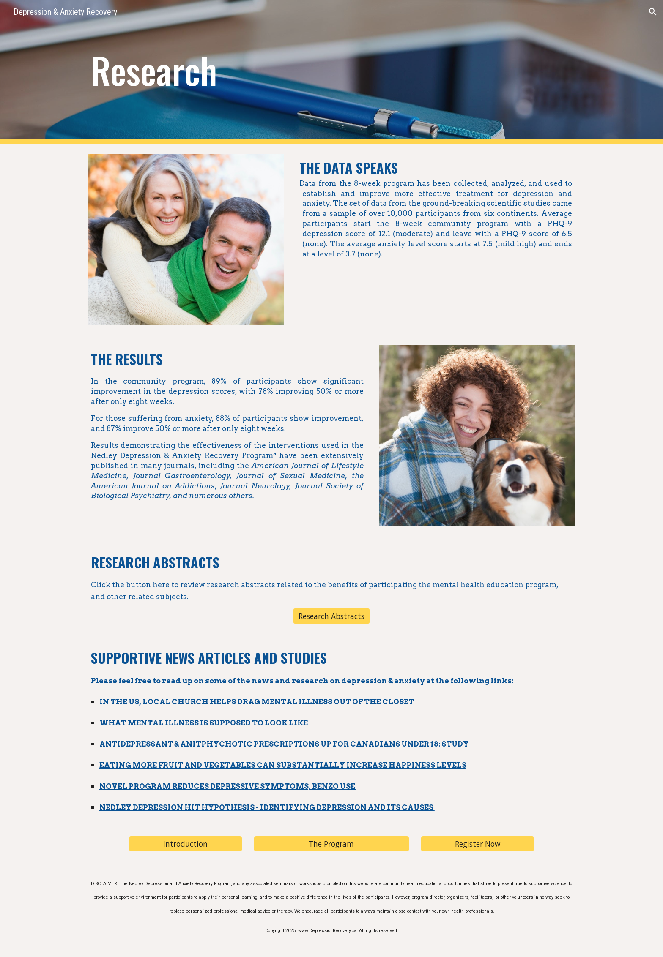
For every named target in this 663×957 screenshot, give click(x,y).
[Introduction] (185, 844)
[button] (653, 12)
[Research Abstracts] (331, 616)
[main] (248, 71)
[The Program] (331, 844)
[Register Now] (477, 844)
